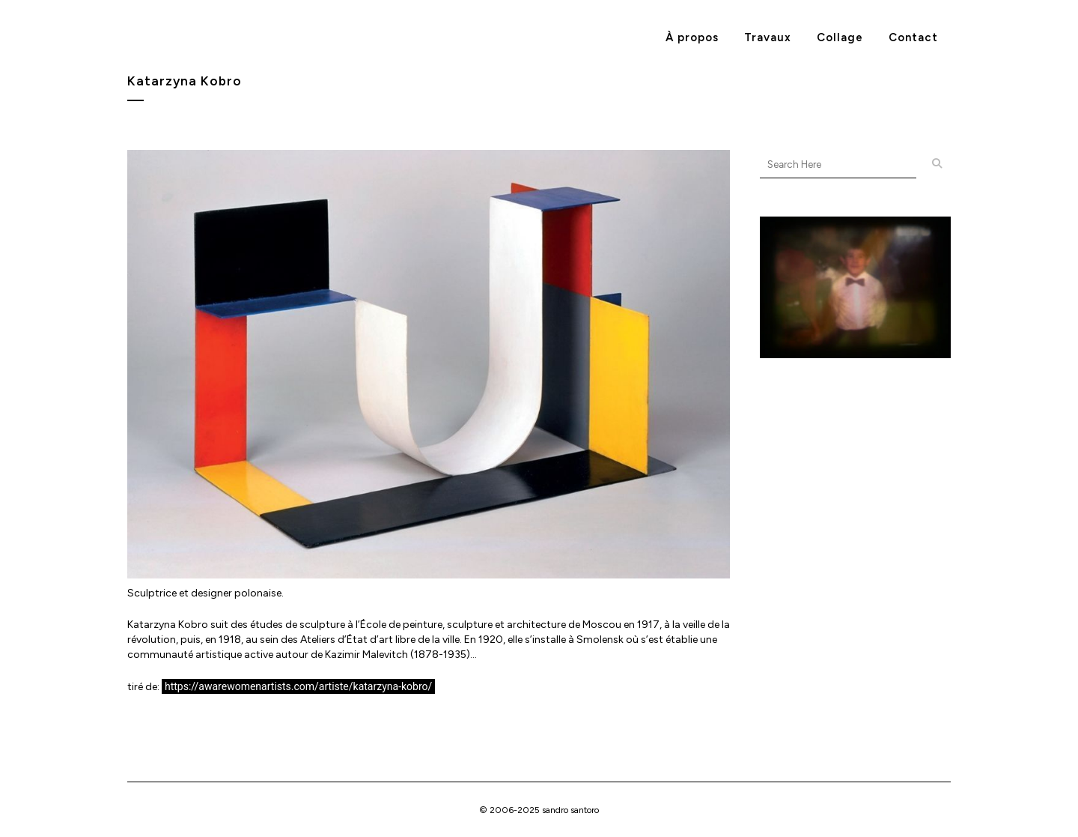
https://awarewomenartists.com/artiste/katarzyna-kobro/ (298, 686)
